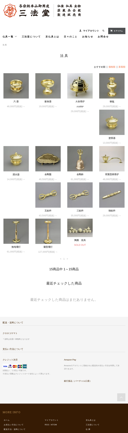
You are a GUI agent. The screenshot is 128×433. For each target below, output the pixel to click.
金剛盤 (80, 143)
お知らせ (87, 36)
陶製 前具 (80, 209)
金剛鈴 (112, 143)
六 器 (16, 101)
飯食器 (48, 101)
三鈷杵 (80, 179)
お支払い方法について (14, 393)
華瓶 (112, 101)
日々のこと (71, 36)
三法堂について (31, 36)
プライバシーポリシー (14, 407)
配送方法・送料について (15, 398)
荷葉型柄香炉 (16, 179)
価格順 (112, 67)
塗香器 (16, 143)
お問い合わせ (10, 412)
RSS (47, 393)
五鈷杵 (48, 179)
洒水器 (48, 143)
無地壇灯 (16, 215)
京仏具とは (52, 36)
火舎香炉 (80, 101)
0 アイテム (116, 30)
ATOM (54, 393)
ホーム (7, 389)
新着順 (122, 67)
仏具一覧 (10, 36)
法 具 (5, 45)
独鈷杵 (112, 179)
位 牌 (88, 398)
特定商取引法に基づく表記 (15, 402)
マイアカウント (91, 30)
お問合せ (103, 36)
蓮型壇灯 (48, 215)
